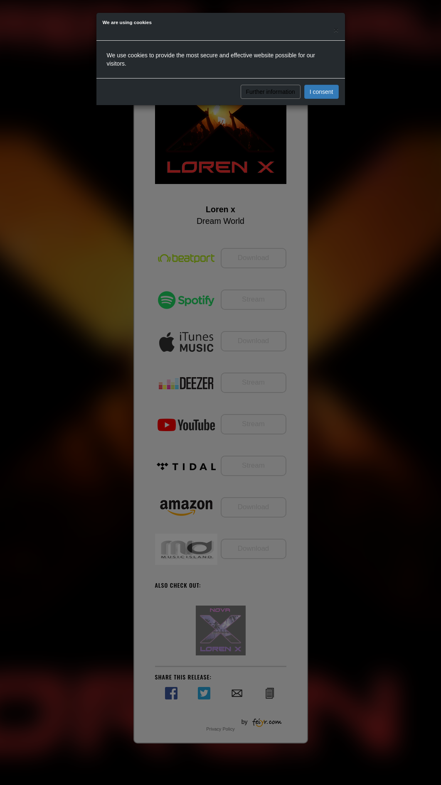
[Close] (335, 29)
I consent (321, 91)
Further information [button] (270, 91)
